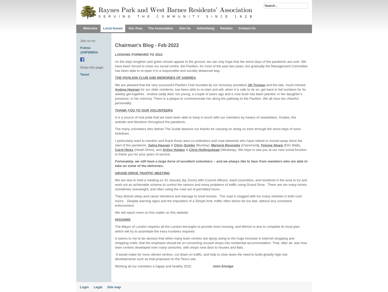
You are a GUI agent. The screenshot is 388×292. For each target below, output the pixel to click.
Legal (98, 287)
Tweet (84, 74)
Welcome (90, 28)
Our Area (135, 28)
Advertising (205, 28)
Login (84, 287)
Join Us (185, 28)
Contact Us (247, 28)
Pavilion (226, 28)
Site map (114, 287)
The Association (160, 28)
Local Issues (113, 28)
